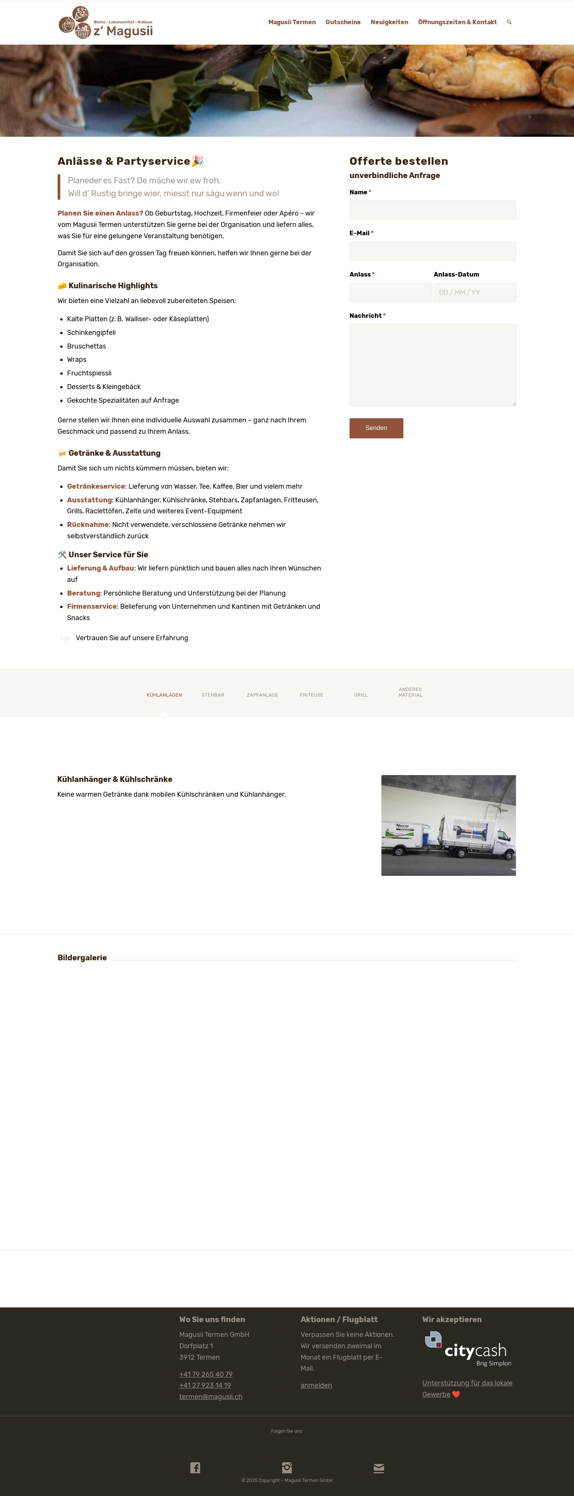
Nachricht (368, 315)
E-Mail (361, 233)
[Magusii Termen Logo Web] (106, 22)
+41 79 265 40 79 (206, 1374)
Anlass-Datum (456, 274)
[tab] (163, 697)
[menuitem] (292, 22)
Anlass (362, 274)
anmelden (316, 1385)
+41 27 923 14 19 (205, 1385)
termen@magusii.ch (211, 1397)
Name (360, 192)
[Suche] (509, 22)
